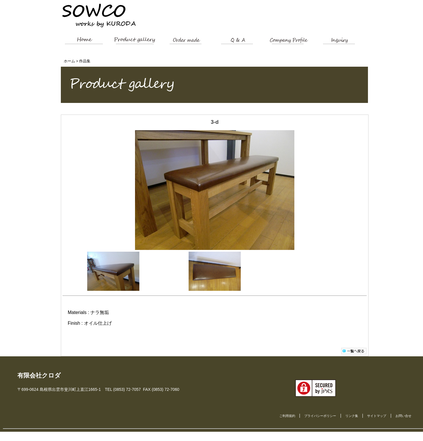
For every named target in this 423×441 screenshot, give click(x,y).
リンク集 (351, 416)
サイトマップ (376, 416)
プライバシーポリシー (320, 416)
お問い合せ (403, 416)
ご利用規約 (287, 416)
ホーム (69, 61)
